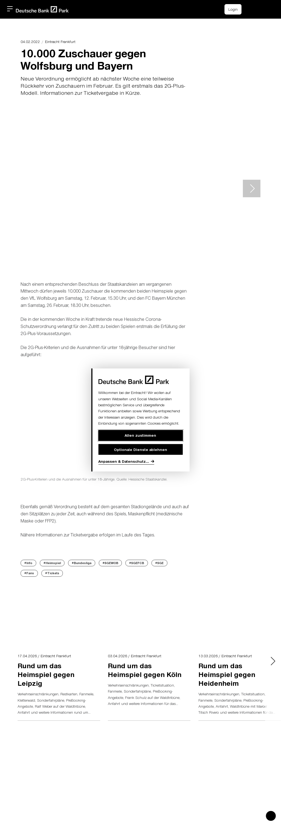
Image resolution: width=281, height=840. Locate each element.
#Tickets (52, 573)
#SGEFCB (136, 563)
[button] (263, 8)
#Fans (29, 573)
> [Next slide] (251, 188)
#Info (28, 563)
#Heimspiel (52, 563)
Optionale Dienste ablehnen (140, 449)
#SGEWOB (110, 563)
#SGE (159, 563)
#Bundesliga (81, 563)
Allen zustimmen (140, 435)
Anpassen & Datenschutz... (123, 461)
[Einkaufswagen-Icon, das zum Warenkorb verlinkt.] (250, 9)
